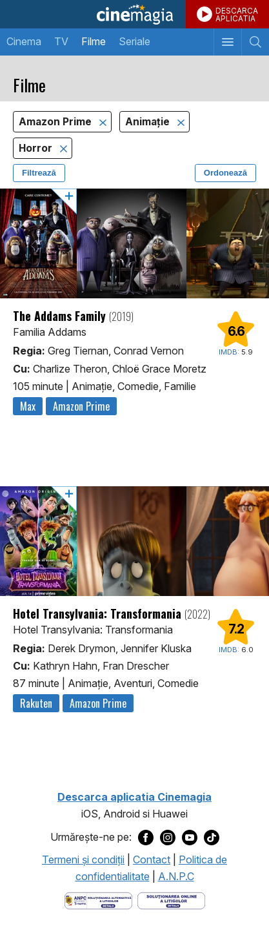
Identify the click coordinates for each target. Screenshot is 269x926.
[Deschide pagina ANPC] (98, 900)
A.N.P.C (176, 876)
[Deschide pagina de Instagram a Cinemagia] (167, 836)
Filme (93, 41)
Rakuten (36, 703)
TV (61, 41)
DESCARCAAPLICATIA (236, 14)
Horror (37, 148)
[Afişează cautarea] (255, 42)
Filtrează (39, 173)
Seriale (134, 41)
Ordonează (225, 173)
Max (27, 406)
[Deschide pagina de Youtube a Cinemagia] (189, 836)
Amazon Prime (56, 122)
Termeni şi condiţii (83, 859)
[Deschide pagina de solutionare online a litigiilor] (171, 900)
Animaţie (148, 122)
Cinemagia (134, 14)
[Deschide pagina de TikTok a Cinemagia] (211, 836)
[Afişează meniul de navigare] (227, 42)
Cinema (23, 41)
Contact (151, 859)
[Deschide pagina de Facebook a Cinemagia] (146, 836)
